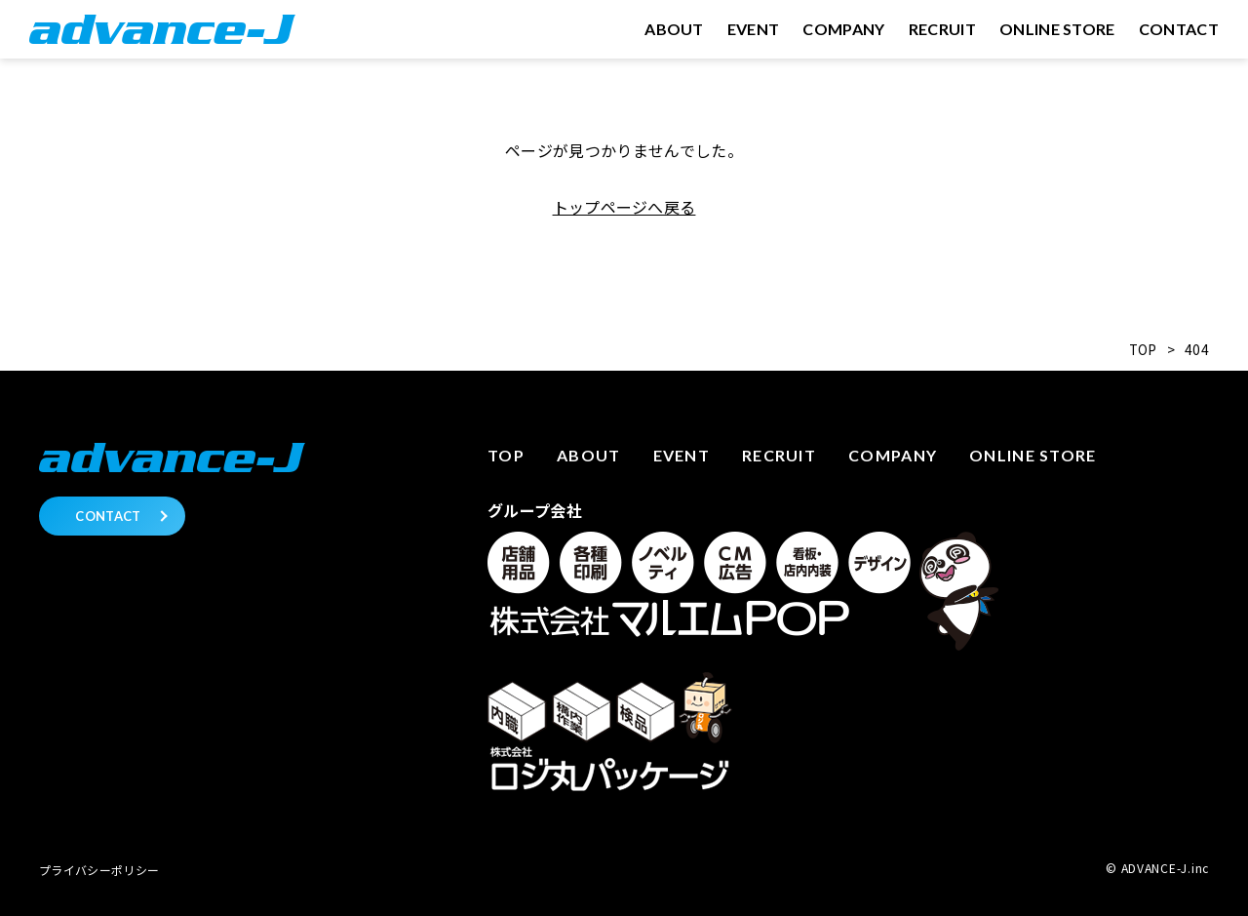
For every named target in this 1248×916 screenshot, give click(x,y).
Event (681, 455)
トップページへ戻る (624, 207)
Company (892, 455)
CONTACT (107, 516)
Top (506, 455)
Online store (1032, 455)
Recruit (779, 455)
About (588, 455)
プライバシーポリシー (99, 869)
